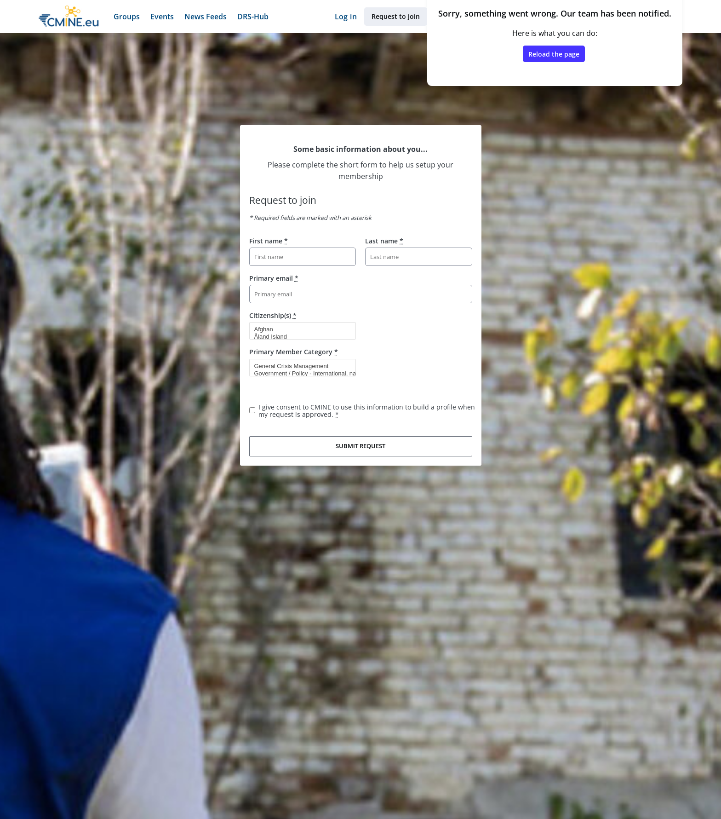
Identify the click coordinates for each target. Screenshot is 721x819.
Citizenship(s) (273, 315)
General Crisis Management (298, 366)
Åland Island (298, 336)
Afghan (298, 329)
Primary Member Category (293, 351)
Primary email (273, 278)
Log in (346, 17)
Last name (384, 240)
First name (268, 240)
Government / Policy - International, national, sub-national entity (298, 373)
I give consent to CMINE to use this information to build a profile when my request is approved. (366, 411)
